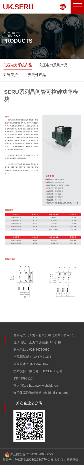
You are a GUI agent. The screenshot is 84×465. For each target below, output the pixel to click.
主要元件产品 (35, 75)
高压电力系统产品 (53, 65)
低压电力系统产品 (17, 65)
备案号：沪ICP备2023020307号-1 (26, 459)
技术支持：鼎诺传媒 (65, 459)
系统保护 (10, 75)
